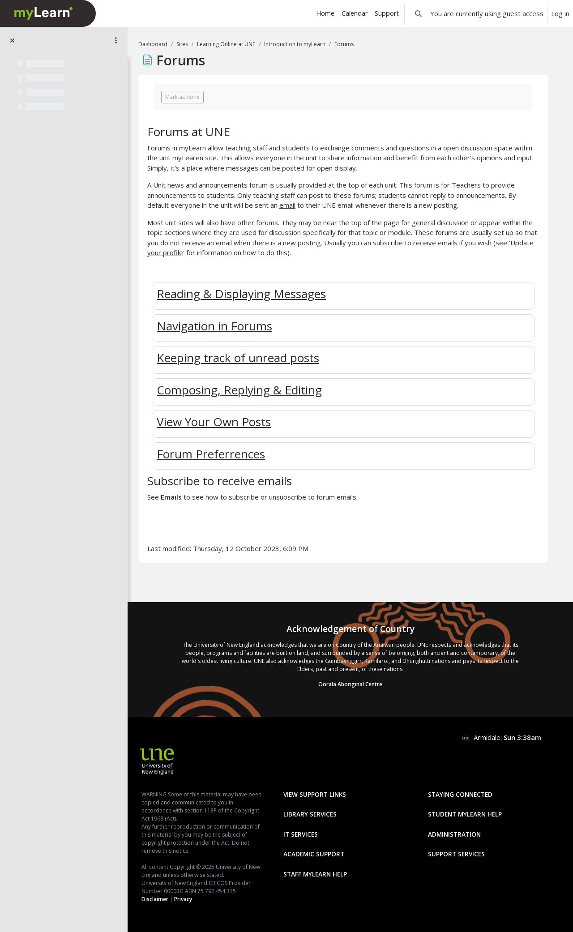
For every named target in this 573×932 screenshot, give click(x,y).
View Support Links (314, 794)
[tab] (343, 294)
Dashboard (152, 44)
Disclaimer (154, 899)
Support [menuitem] (387, 13)
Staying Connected (460, 794)
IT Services (300, 834)
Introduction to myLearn (294, 44)
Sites (182, 44)
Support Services (456, 854)
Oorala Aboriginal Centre (350, 684)
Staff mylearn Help (315, 874)
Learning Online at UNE (226, 44)
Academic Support (313, 854)
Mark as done (182, 97)
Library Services (310, 814)
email (287, 205)
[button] (418, 13)
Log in (560, 13)
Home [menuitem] (325, 13)
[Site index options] (116, 40)
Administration (454, 834)
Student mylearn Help (465, 814)
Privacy (183, 899)
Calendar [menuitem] (355, 13)
